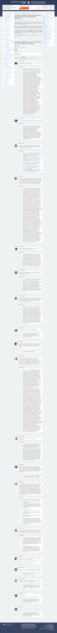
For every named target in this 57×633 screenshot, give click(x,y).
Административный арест (34, 280)
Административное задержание (31, 369)
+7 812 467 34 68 (45, 8)
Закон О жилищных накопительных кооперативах (8, 39)
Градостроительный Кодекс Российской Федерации (47, 33)
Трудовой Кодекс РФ (47, 20)
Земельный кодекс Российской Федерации (48, 15)
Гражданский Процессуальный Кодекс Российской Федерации (48, 31)
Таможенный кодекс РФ (7, 30)
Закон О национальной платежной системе (8, 69)
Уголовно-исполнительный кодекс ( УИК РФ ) (8, 22)
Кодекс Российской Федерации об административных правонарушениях (48, 26)
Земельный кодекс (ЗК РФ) (7, 29)
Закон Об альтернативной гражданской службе (7, 46)
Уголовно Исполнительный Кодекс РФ (48, 19)
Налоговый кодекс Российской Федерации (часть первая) (48, 36)
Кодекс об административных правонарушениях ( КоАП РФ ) (8, 17)
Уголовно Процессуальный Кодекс (48, 17)
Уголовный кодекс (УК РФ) (7, 33)
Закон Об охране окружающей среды (8, 54)
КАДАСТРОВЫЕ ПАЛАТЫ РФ (31, 626)
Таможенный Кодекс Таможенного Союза (48, 21)
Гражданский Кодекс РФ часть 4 (47, 44)
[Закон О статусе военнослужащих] (19, 20)
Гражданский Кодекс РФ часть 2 (47, 41)
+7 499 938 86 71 (38, 8)
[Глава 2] (26, 20)
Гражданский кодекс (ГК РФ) (7, 35)
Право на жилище (31, 161)
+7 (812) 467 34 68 (51, 626)
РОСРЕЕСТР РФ (24, 626)
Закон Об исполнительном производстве (7, 77)
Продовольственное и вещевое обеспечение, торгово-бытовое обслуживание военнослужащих (32, 161)
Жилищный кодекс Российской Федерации (48, 29)
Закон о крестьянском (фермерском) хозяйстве (8, 62)
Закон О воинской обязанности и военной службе (8, 43)
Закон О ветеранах (6, 47)
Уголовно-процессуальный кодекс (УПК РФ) (8, 31)
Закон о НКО (5, 60)
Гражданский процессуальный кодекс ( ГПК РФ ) (8, 19)
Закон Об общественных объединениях (7, 63)
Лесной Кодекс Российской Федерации (47, 24)
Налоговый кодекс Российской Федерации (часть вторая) (48, 38)
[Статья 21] (29, 20)
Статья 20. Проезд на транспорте (20, 34)
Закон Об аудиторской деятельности (8, 40)
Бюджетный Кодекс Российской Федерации (48, 34)
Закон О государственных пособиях (8, 58)
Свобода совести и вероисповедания (33, 156)
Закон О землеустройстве (7, 74)
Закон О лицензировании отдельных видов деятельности (8, 55)
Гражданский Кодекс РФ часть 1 (47, 39)
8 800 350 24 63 (51, 8)
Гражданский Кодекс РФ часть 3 (47, 43)
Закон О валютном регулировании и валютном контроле (8, 67)
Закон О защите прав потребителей (8, 76)
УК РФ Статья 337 (30, 307)
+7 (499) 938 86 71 (51, 625)
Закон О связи (6, 75)
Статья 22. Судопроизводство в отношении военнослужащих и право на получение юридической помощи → (28, 36)
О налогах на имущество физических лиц (8, 42)
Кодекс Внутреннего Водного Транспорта (48, 28)
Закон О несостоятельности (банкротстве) (7, 81)
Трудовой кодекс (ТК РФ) (7, 34)
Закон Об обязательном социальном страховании (8, 57)
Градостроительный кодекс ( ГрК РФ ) (8, 26)
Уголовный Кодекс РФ (47, 16)
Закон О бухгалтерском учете (7, 59)
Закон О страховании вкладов (8, 70)
